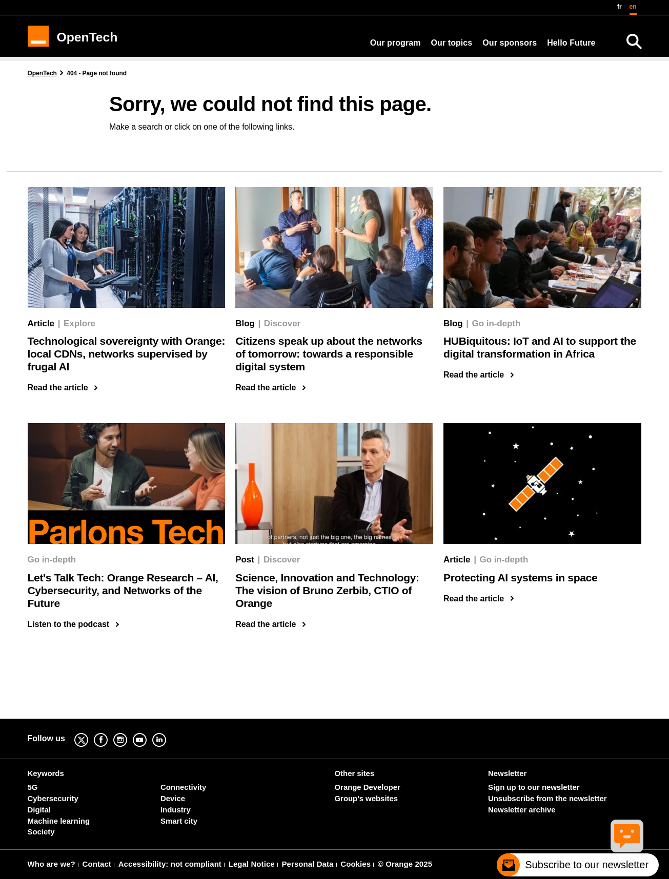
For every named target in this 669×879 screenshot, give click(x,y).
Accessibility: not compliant (169, 864)
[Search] (634, 41)
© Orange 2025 (405, 864)
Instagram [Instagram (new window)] (128, 733)
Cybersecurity (53, 798)
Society (41, 831)
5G (33, 787)
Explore (79, 323)
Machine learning (59, 821)
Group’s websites (366, 798)
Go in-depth (496, 323)
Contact (97, 864)
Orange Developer (367, 787)
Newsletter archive (521, 809)
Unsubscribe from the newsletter (547, 798)
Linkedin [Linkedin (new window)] (167, 733)
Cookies (355, 864)
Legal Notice (252, 864)
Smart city (178, 821)
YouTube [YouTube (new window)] (147, 733)
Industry (175, 809)
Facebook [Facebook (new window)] (108, 733)
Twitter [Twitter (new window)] (89, 733)
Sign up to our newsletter (533, 787)
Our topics (452, 42)
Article (41, 323)
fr (619, 6)
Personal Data (307, 864)
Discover (282, 323)
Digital (39, 809)
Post (244, 559)
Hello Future (571, 42)
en (633, 6)
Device (172, 798)
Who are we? (51, 864)
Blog (245, 323)
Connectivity (183, 787)
